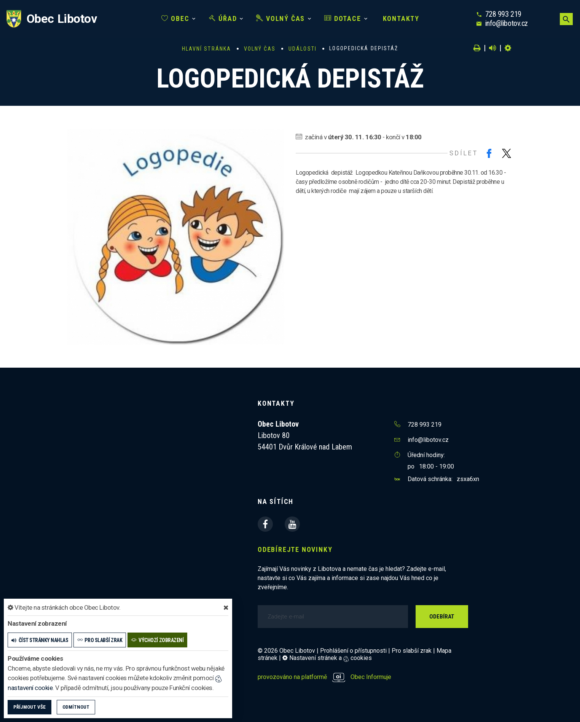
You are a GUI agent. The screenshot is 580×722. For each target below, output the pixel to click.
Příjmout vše (29, 707)
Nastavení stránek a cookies (327, 657)
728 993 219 (503, 14)
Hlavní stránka (206, 49)
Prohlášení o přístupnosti (353, 650)
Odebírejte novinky (295, 549)
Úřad (223, 18)
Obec (175, 18)
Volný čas (280, 18)
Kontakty (400, 18)
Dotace (342, 18)
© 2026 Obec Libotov (286, 650)
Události (302, 49)
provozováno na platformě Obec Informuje (324, 677)
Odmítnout (75, 707)
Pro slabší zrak (412, 650)
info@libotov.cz (506, 23)
